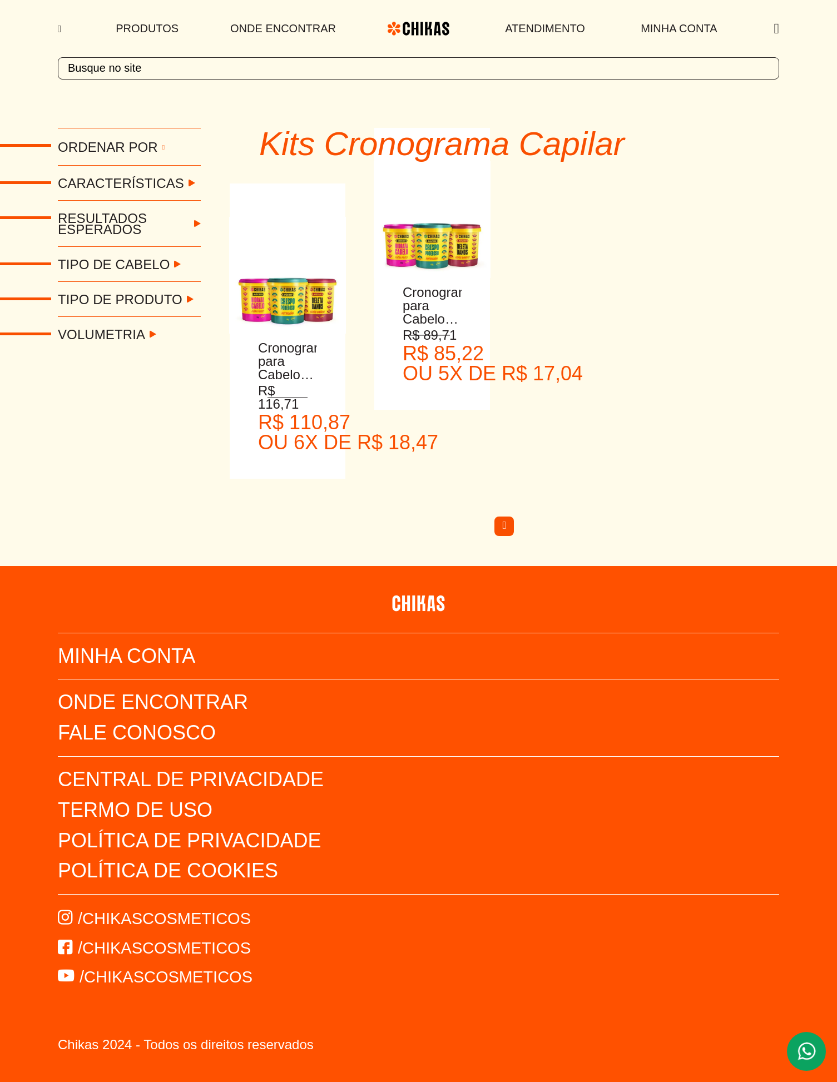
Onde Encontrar (283, 28)
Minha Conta (679, 28)
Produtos (147, 28)
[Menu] (61, 28)
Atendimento (545, 28)
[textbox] (418, 68)
